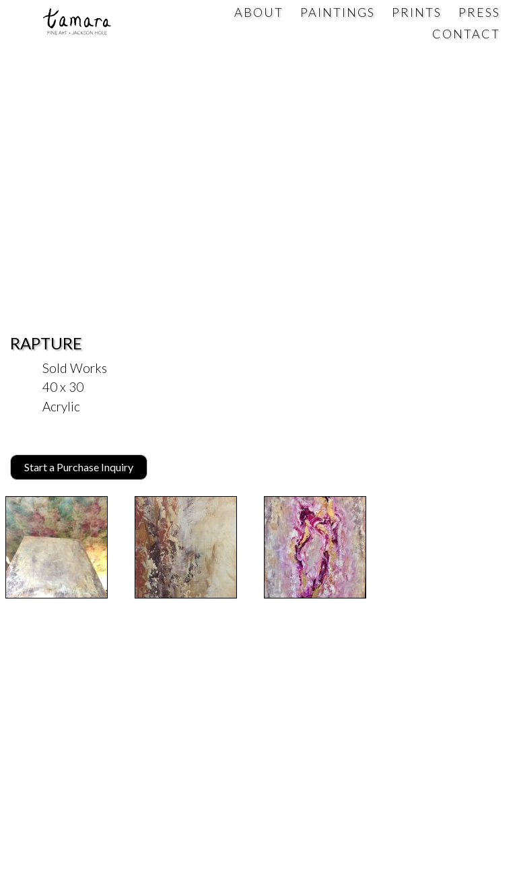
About (258, 12)
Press (479, 12)
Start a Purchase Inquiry (78, 466)
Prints (417, 12)
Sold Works (74, 368)
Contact (466, 33)
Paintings (337, 12)
